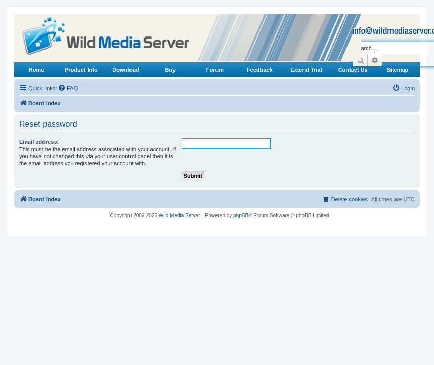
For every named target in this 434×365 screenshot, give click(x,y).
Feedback (260, 70)
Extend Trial (306, 70)
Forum (215, 70)
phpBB (240, 215)
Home (37, 70)
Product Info (81, 70)
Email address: (39, 142)
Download (125, 70)
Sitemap (397, 70)
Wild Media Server (179, 215)
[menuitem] (68, 88)
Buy (170, 70)
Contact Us (353, 70)
